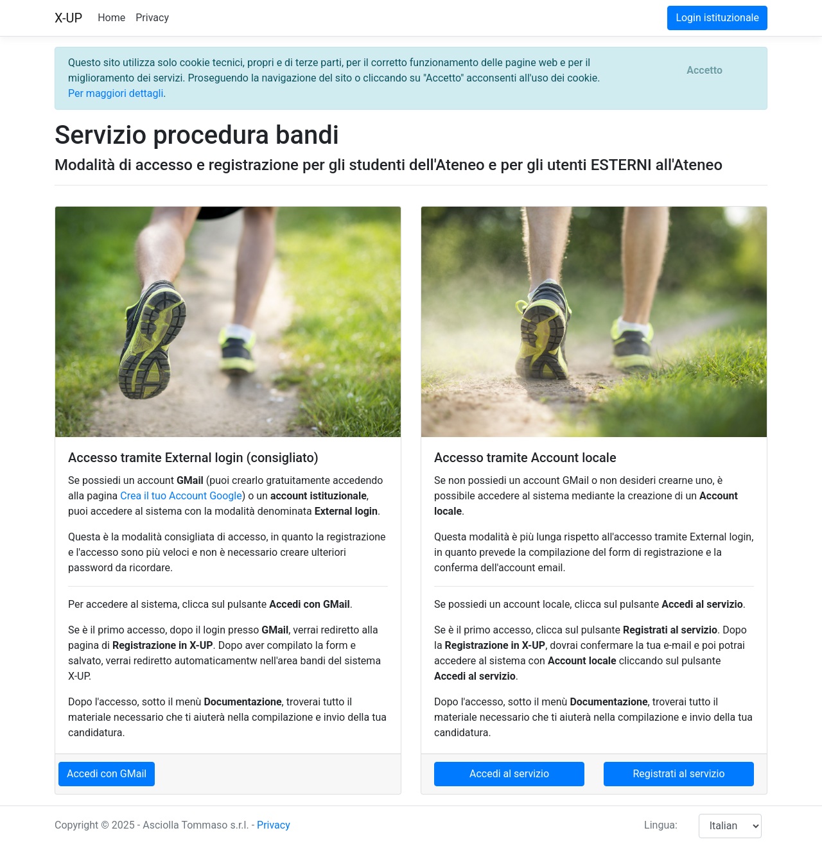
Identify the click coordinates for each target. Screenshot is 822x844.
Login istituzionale (717, 18)
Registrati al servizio (678, 774)
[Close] (704, 70)
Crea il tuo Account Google (180, 496)
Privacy (152, 18)
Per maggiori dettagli (115, 93)
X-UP (68, 18)
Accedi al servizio (509, 774)
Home (111, 18)
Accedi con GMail (106, 774)
